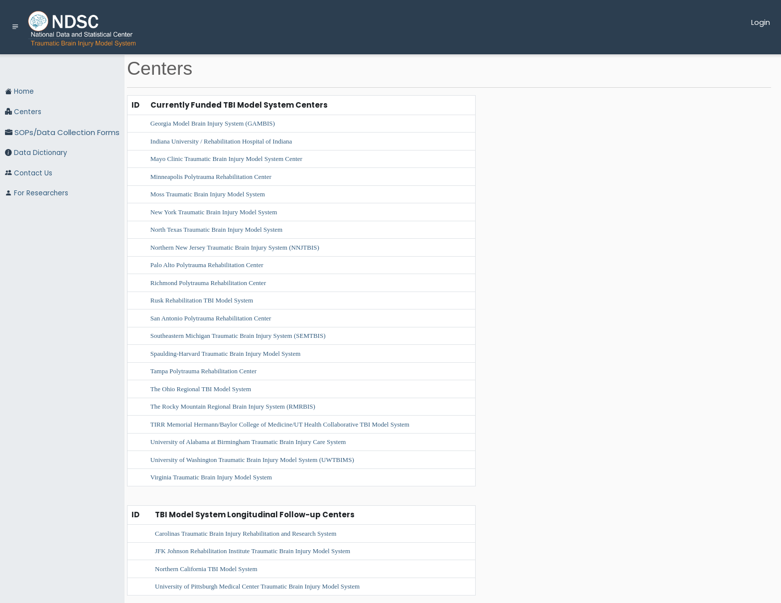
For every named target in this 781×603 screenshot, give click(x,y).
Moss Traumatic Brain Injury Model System (207, 194)
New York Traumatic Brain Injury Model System (213, 212)
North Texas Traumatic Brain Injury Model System (216, 229)
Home (19, 92)
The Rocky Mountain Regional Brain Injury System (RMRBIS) (232, 406)
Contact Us (28, 173)
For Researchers (36, 193)
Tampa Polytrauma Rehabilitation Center (203, 371)
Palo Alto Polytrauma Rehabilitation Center (206, 265)
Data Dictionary (36, 153)
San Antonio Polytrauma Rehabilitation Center (210, 318)
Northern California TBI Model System (206, 569)
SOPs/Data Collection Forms (62, 133)
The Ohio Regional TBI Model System (200, 389)
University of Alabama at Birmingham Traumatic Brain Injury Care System (248, 442)
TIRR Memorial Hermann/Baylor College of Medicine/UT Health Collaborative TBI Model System (279, 424)
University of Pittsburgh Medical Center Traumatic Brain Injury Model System (257, 586)
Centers (23, 112)
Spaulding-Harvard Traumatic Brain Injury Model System (225, 353)
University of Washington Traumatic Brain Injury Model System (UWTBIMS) (252, 459)
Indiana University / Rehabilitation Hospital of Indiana (221, 141)
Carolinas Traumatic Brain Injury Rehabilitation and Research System (245, 533)
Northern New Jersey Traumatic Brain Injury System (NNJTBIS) (234, 247)
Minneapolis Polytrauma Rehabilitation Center (210, 176)
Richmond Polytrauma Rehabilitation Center (208, 283)
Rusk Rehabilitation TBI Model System (201, 300)
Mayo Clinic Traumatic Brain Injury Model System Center (226, 158)
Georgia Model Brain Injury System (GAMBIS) (212, 123)
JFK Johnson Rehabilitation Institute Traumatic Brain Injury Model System (252, 551)
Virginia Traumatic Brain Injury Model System (211, 477)
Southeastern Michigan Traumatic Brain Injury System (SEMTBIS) (238, 335)
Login (760, 22)
